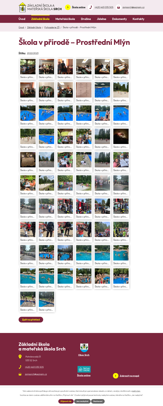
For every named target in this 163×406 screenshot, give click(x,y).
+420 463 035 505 (104, 7)
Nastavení (97, 401)
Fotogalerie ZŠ (51, 27)
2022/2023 (32, 53)
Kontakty (138, 19)
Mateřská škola (65, 19)
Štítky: (22, 53)
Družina (86, 19)
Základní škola (40, 19)
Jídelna (101, 19)
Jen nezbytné (82, 401)
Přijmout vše (66, 401)
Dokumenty (119, 19)
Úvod (22, 19)
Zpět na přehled (31, 319)
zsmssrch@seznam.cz (133, 7)
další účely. (136, 391)
